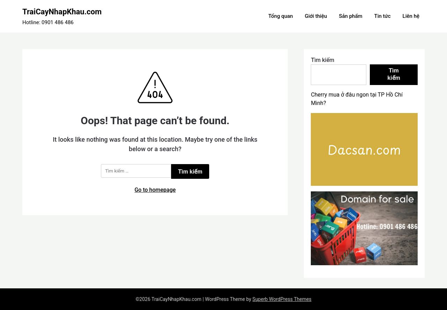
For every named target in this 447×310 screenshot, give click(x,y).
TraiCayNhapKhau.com (62, 11)
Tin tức (382, 16)
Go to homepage (155, 189)
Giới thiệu (316, 16)
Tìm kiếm (322, 60)
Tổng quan (280, 16)
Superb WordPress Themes (282, 299)
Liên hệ (411, 16)
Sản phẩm (350, 16)
